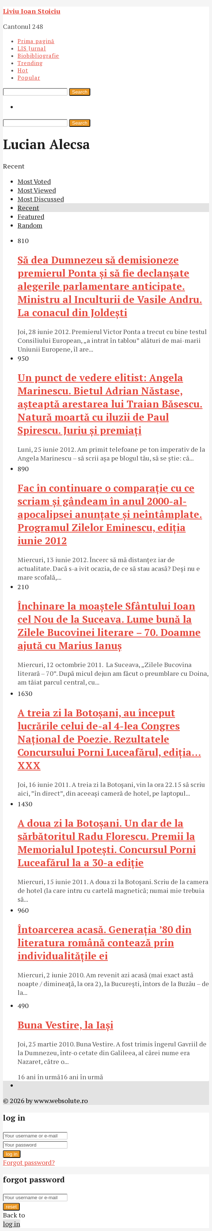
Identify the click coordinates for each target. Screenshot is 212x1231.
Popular (29, 77)
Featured (31, 216)
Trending (30, 63)
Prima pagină (36, 41)
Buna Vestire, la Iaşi (65, 1024)
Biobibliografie (38, 55)
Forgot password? (29, 1162)
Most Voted (34, 181)
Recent (28, 207)
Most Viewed (37, 190)
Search (79, 92)
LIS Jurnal (32, 48)
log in (12, 1154)
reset (11, 1206)
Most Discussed (41, 198)
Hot (23, 70)
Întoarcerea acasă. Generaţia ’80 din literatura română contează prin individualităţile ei (105, 942)
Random (30, 225)
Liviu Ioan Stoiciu (31, 11)
